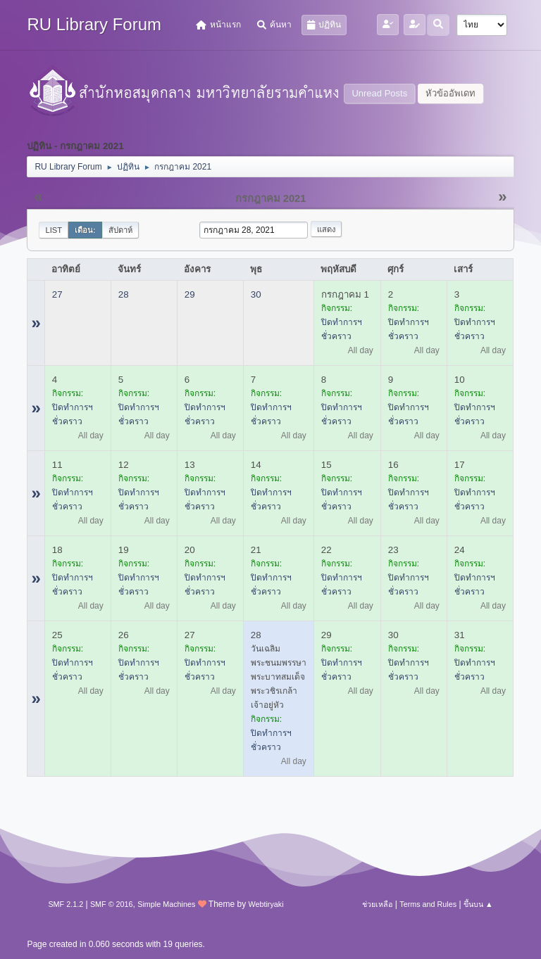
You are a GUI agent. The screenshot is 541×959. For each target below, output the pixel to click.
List (53, 230)
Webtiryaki (265, 904)
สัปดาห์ (120, 230)
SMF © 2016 (111, 904)
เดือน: (85, 230)
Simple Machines (166, 904)
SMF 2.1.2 (65, 904)
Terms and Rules (427, 904)
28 (123, 294)
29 (190, 294)
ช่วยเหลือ (377, 904)
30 (256, 294)
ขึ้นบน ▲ (478, 904)
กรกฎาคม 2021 (270, 198)
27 (57, 294)
